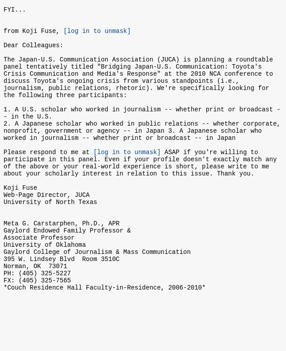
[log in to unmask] (97, 36)
